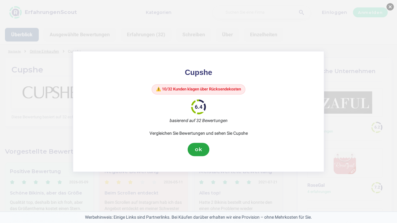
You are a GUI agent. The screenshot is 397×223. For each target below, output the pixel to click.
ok (198, 151)
